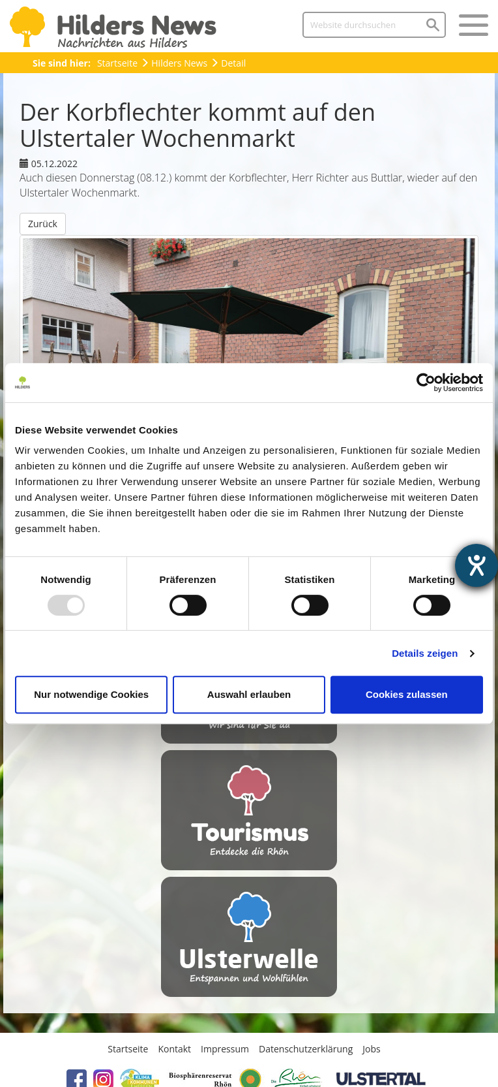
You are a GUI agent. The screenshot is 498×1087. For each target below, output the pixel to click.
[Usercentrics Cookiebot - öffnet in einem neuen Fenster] (426, 382)
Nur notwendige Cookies (91, 694)
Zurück (42, 223)
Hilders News (179, 63)
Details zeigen (425, 653)
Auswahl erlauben (249, 694)
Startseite (117, 63)
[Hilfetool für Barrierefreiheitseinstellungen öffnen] (476, 565)
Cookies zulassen (407, 694)
